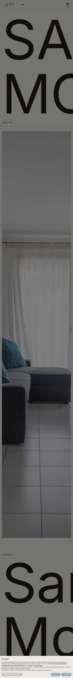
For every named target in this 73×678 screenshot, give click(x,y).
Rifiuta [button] (55, 674)
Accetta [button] (66, 674)
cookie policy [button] (39, 665)
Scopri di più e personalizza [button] (12, 674)
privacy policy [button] (62, 662)
